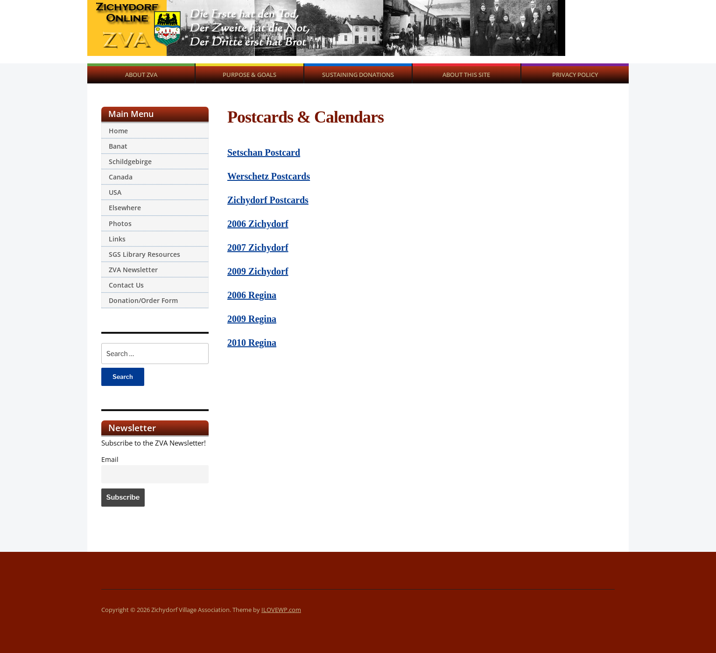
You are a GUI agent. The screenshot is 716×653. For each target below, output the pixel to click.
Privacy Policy (575, 74)
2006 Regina (251, 295)
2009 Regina (251, 319)
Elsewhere (125, 207)
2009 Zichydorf (257, 271)
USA (115, 192)
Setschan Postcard (263, 152)
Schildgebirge (130, 161)
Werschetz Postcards (268, 176)
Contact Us (126, 285)
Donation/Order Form (143, 300)
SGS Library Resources (144, 254)
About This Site (466, 74)
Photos (120, 223)
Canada (121, 176)
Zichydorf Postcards (268, 200)
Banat (118, 146)
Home (118, 130)
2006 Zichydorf (257, 224)
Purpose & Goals (249, 74)
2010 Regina (251, 342)
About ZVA (141, 74)
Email (110, 459)
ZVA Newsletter (133, 269)
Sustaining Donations (358, 74)
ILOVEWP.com (281, 609)
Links (117, 238)
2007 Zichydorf (257, 247)
